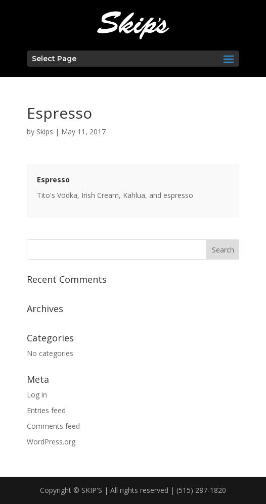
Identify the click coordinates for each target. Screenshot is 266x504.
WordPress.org (51, 441)
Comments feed (53, 426)
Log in (37, 394)
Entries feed (46, 410)
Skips (44, 131)
